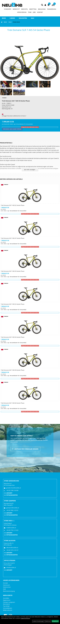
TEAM (29, 12)
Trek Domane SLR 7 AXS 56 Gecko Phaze (12, 337)
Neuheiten (23, 18)
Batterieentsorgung (9, 591)
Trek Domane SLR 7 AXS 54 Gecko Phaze (28, 29)
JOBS (34, 12)
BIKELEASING (42, 9)
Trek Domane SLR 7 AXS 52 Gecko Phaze (12, 304)
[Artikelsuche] (42, 5)
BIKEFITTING (32, 9)
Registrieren (6, 600)
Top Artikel (6, 606)
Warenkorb (6, 604)
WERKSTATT (16, 9)
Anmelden (6, 598)
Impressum (6, 585)
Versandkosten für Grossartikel (24, 124)
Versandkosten (7, 608)
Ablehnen (47, 621)
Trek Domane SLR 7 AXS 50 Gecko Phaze (12, 271)
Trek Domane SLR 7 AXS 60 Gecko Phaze (12, 403)
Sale (32, 18)
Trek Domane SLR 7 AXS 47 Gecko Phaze (12, 238)
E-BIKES (12, 18)
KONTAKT (40, 12)
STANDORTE (7, 9)
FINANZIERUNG (51, 9)
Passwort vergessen (9, 602)
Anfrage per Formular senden (26, 449)
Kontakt (5, 583)
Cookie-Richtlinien (25, 618)
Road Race (16, 22)
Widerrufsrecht (7, 610)
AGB (4, 589)
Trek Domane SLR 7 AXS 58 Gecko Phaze (12, 370)
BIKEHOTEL (24, 9)
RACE (10, 22)
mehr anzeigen (30, 169)
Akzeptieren (55, 621)
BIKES (4, 18)
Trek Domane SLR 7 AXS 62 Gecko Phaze (12, 205)
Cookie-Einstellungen (38, 621)
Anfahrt (9, 493)
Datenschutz (7, 587)
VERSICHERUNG (21, 12)
